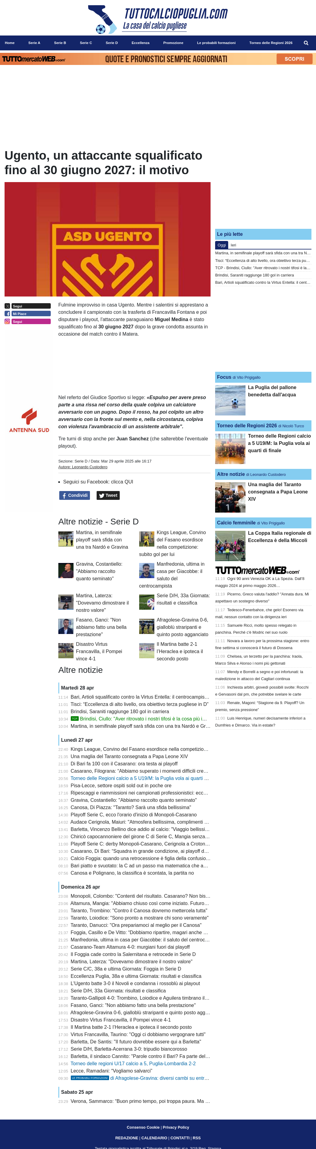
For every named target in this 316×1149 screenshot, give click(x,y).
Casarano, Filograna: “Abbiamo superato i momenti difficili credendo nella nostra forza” (164, 771)
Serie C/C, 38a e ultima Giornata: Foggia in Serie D (126, 968)
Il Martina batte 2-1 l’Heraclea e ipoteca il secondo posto (180, 651)
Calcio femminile (236, 522)
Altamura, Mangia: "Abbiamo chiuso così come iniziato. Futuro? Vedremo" (150, 903)
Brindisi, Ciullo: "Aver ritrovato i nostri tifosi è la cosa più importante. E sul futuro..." (164, 718)
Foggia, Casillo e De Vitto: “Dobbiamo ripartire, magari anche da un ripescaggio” (157, 932)
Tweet (108, 495)
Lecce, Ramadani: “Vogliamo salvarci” (112, 1070)
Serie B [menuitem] (60, 43)
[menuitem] (306, 43)
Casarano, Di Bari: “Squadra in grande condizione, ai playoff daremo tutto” (150, 851)
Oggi (222, 245)
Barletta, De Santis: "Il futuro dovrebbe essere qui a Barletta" (136, 1041)
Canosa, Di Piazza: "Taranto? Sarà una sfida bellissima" (131, 807)
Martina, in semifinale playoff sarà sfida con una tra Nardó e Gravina (102, 540)
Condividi (75, 495)
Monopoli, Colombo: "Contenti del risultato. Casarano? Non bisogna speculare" (156, 896)
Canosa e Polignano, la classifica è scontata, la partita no (132, 873)
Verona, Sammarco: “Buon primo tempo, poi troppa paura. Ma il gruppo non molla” (159, 1101)
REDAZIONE (126, 1138)
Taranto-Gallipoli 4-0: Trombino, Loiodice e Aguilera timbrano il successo (148, 998)
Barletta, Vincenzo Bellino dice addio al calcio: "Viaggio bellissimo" (142, 829)
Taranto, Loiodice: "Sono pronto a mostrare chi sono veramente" (139, 917)
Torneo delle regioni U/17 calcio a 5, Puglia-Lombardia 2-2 (133, 1063)
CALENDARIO (154, 1138)
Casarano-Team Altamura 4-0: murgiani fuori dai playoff (130, 947)
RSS (197, 1138)
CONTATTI (180, 1138)
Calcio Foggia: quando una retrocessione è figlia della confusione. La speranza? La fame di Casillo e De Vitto (188, 858)
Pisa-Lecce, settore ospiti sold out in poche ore (121, 785)
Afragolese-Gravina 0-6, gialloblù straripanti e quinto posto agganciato (182, 627)
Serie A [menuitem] (34, 43)
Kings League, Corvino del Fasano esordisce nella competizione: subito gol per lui (159, 749)
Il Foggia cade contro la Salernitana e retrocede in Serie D (133, 954)
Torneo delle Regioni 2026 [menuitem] (271, 43)
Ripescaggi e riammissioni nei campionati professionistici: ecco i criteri (146, 792)
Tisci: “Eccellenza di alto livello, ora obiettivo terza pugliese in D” (139, 704)
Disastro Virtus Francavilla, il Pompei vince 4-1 (99, 651)
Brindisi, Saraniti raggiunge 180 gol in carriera (120, 711)
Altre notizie (231, 474)
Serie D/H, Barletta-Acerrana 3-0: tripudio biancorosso (129, 1049)
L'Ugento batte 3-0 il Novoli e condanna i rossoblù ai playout (135, 983)
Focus (224, 377)
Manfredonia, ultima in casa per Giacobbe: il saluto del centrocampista (146, 939)
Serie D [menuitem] (112, 43)
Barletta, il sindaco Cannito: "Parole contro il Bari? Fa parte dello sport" (147, 1056)
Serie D (81, 461)
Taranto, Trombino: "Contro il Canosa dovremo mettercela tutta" (138, 910)
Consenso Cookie (143, 1127)
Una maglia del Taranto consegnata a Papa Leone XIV (129, 756)
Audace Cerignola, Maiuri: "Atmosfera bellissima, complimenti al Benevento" (152, 822)
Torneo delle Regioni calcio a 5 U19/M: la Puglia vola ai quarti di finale (145, 778)
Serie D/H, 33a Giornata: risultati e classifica (118, 990)
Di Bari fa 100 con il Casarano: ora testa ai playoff (124, 763)
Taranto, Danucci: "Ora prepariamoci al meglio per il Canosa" (135, 925)
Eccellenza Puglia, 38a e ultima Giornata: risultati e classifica (136, 976)
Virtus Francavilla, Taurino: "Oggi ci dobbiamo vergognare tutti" (138, 1034)
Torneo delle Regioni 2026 (247, 425)
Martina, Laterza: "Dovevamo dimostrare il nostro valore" (102, 603)
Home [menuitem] (10, 43)
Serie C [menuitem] (86, 43)
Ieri (233, 245)
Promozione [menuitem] (173, 43)
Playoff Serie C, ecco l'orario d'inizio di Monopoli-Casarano (134, 814)
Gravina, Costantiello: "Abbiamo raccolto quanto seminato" (99, 571)
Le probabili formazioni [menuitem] (216, 43)
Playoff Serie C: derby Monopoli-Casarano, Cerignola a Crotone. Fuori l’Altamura (158, 843)
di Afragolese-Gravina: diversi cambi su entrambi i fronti (150, 1078)
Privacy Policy (176, 1127)
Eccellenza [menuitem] (140, 43)
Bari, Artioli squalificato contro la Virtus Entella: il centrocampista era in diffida (153, 697)
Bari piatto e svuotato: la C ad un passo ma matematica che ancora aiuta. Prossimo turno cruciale (176, 865)
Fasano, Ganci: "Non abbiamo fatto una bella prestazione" (101, 627)
